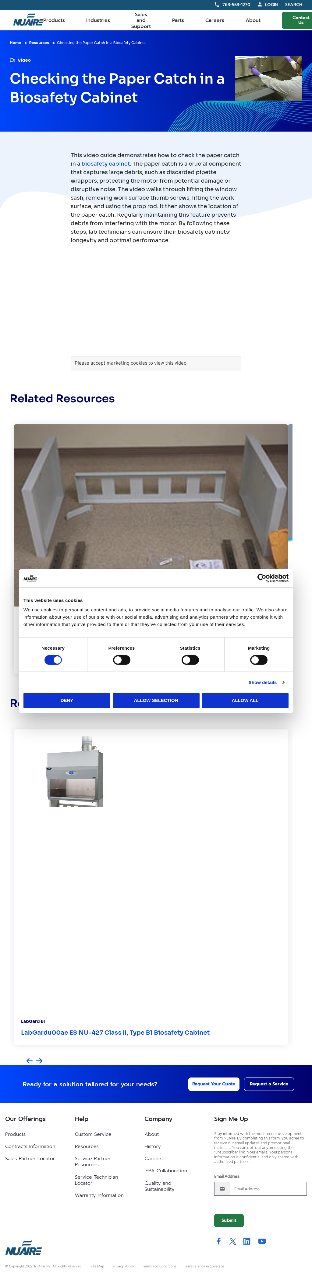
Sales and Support (141, 20)
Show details (263, 682)
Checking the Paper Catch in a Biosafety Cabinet (101, 42)
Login (271, 5)
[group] (151, 549)
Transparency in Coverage (204, 1266)
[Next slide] (39, 1061)
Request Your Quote (205, 1084)
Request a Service (263, 1084)
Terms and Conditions (159, 1266)
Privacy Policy (123, 1266)
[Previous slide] (29, 1061)
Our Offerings (25, 1118)
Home (15, 42)
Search (293, 5)
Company (158, 1118)
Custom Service (93, 1134)
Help (81, 1118)
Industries (98, 20)
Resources (39, 42)
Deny (67, 700)
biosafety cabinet (106, 163)
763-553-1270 (236, 5)
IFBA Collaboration (165, 1170)
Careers (214, 20)
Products (54, 20)
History (152, 1146)
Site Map (97, 1266)
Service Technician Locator (96, 1180)
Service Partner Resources (93, 1161)
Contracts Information (30, 1146)
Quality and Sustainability (159, 1186)
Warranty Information (99, 1195)
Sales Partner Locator (30, 1158)
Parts (178, 20)
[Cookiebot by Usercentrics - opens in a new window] (262, 578)
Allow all (245, 700)
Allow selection (156, 700)
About (253, 20)
